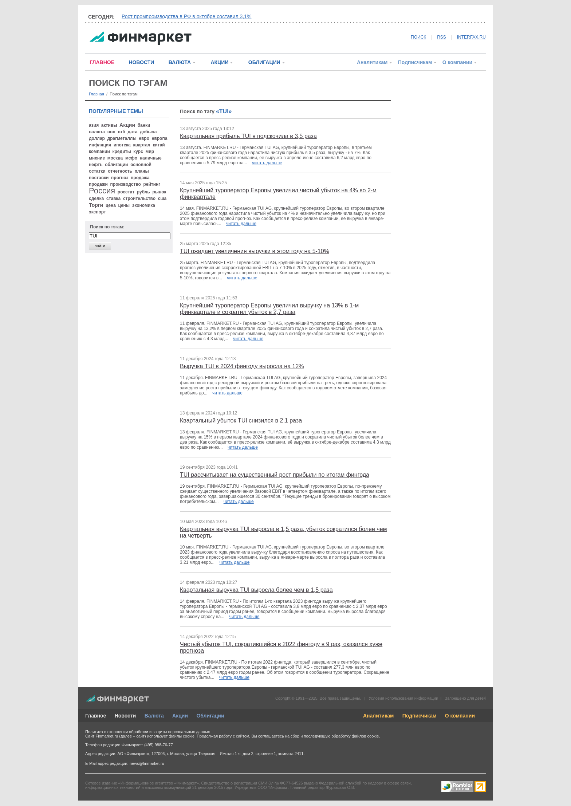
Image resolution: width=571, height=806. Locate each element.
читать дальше (267, 162)
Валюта (154, 716)
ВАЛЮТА (180, 62)
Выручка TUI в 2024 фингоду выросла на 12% (242, 366)
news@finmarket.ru (147, 763)
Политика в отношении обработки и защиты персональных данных (147, 732)
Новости (125, 716)
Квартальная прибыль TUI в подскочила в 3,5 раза (248, 136)
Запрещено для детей (465, 698)
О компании (457, 62)
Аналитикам (372, 62)
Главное (95, 716)
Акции (180, 716)
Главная (96, 94)
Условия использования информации (403, 698)
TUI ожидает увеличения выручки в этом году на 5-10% (254, 251)
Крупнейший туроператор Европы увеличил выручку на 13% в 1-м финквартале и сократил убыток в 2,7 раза (269, 308)
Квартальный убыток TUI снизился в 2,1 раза (241, 420)
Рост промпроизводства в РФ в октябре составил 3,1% (186, 16)
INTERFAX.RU (471, 37)
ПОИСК (418, 37)
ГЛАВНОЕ (102, 62)
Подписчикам (415, 62)
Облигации (210, 716)
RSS (441, 37)
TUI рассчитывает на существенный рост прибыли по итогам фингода (274, 475)
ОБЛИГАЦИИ (264, 62)
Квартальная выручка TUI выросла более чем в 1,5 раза (256, 590)
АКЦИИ (219, 62)
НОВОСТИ (141, 62)
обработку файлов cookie (355, 736)
